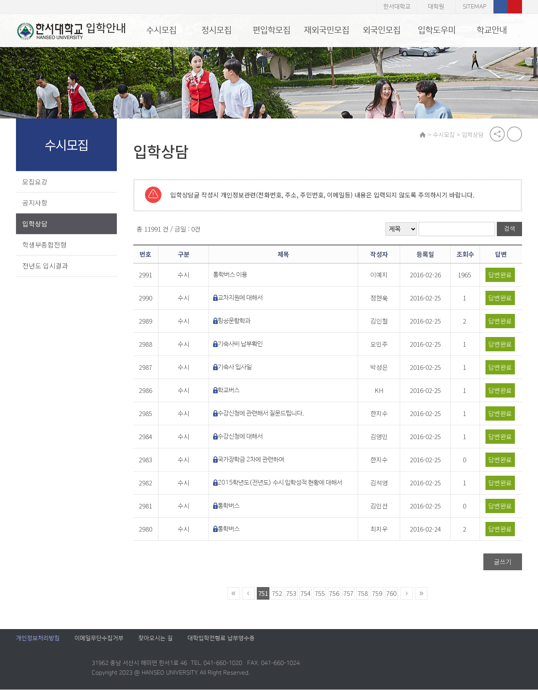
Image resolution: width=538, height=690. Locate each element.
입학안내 (70, 31)
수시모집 (161, 30)
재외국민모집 (326, 30)
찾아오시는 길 (155, 638)
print (514, 134)
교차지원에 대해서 (241, 298)
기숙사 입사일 (236, 367)
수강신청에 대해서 (241, 436)
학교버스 (229, 390)
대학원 (436, 6)
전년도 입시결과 (45, 266)
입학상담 (34, 224)
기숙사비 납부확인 (241, 344)
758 (363, 593)
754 (306, 593)
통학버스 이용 (231, 275)
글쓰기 (503, 562)
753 (292, 593)
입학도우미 (437, 30)
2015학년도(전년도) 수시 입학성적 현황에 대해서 (281, 483)
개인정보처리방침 (38, 638)
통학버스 (229, 506)
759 (377, 593)
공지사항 (34, 203)
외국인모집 (382, 30)
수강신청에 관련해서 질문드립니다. (262, 413)
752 (277, 593)
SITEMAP (474, 6)
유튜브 (515, 6)
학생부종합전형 (44, 245)
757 (349, 593)
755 (320, 593)
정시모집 (216, 30)
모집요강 (34, 181)
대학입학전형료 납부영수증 (221, 638)
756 (335, 593)
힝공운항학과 (235, 321)
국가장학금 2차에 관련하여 (252, 460)
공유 (497, 134)
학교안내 (492, 30)
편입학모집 (271, 30)
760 (392, 593)
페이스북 (500, 6)
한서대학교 (397, 6)
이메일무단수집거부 (99, 638)
